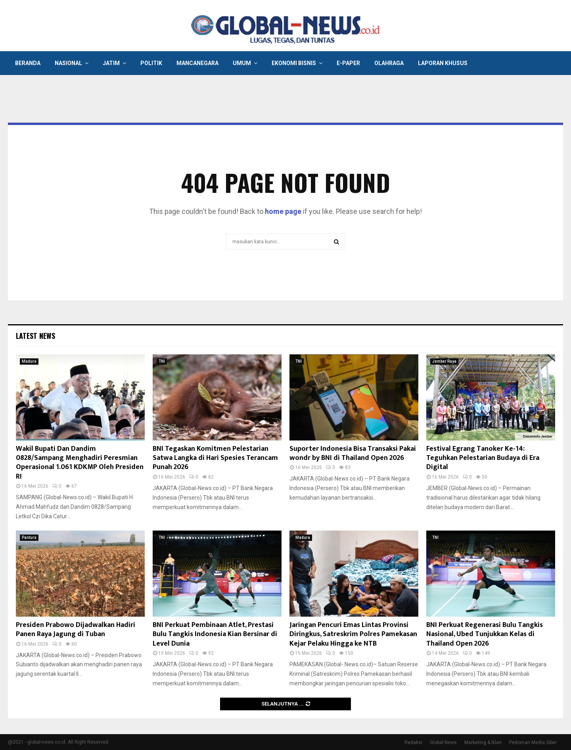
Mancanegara (197, 63)
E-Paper (348, 63)
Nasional (68, 63)
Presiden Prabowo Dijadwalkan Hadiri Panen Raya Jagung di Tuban (75, 629)
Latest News (35, 336)
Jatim (111, 63)
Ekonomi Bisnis (294, 63)
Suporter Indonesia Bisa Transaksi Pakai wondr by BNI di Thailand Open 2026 (352, 453)
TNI (162, 361)
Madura (29, 361)
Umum (242, 63)
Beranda (27, 63)
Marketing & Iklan (483, 742)
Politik (151, 63)
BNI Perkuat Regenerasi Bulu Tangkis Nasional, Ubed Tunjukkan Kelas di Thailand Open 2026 (484, 634)
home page (283, 211)
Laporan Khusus (443, 63)
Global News (443, 742)
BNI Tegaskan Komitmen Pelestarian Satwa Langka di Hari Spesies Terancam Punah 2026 (215, 458)
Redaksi (413, 742)
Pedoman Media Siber (533, 742)
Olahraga (389, 63)
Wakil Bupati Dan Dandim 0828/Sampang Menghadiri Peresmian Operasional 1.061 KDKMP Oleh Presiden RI (80, 463)
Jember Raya (444, 361)
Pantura (29, 537)
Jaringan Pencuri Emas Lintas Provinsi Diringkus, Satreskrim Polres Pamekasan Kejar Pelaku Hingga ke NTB (353, 634)
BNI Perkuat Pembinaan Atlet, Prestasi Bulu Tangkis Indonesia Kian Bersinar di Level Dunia (215, 634)
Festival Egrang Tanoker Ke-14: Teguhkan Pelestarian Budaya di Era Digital (482, 458)
